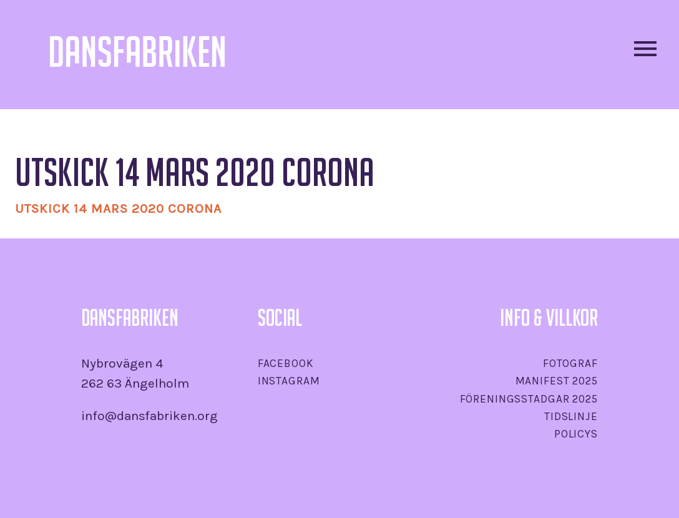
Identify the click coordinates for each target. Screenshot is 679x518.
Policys (576, 434)
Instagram (289, 380)
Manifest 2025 (556, 380)
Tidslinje (571, 416)
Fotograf (570, 363)
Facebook (286, 363)
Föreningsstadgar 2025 (529, 399)
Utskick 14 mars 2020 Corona (118, 208)
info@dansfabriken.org (149, 415)
